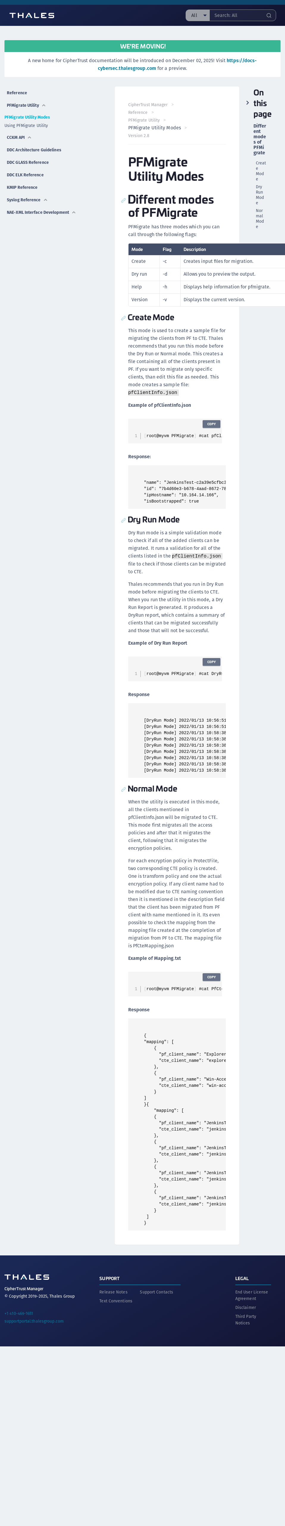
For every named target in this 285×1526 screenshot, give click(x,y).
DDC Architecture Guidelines (34, 150)
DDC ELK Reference (25, 175)
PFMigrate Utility (26, 105)
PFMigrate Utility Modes (27, 117)
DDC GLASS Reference (28, 162)
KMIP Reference (22, 187)
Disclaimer (245, 1306)
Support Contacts (156, 1291)
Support (109, 1277)
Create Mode (261, 171)
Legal (242, 1277)
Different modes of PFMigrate (259, 139)
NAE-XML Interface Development (41, 212)
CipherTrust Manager (149, 105)
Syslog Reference (27, 200)
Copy (210, 424)
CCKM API (19, 137)
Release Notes (113, 1291)
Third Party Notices (245, 1318)
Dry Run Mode (260, 194)
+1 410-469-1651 (18, 1312)
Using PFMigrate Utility (26, 125)
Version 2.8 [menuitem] (139, 136)
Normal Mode (260, 218)
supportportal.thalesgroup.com (34, 1320)
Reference (17, 93)
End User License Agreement (251, 1294)
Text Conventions (115, 1300)
